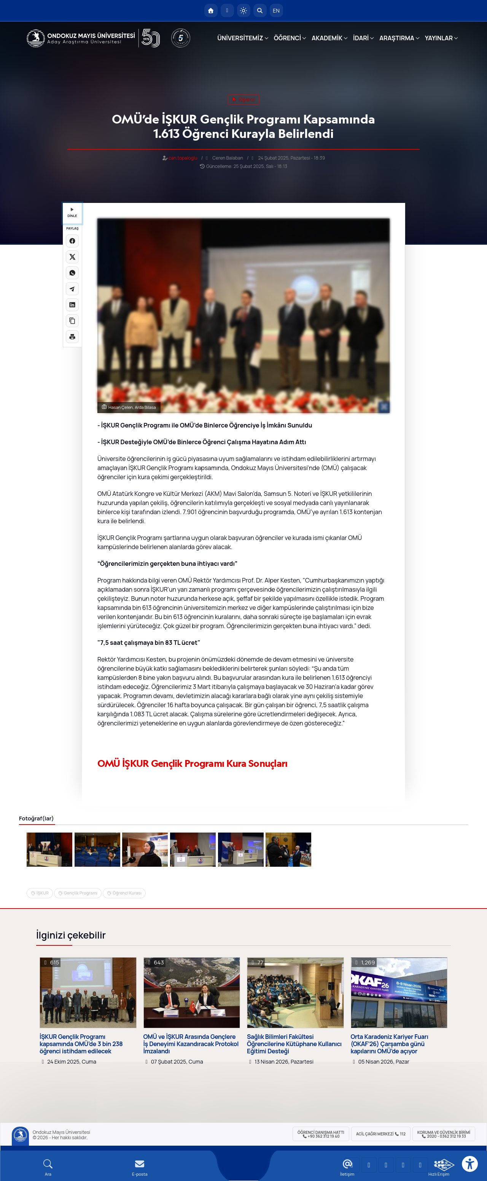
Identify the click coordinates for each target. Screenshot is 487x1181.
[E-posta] (227, 10)
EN (276, 10)
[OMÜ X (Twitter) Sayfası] (403, 1165)
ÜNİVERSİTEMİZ (240, 38)
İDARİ (361, 38)
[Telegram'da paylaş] (72, 288)
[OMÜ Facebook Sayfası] (420, 1165)
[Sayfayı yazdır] (72, 336)
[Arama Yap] (260, 10)
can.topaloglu (183, 158)
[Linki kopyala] (72, 320)
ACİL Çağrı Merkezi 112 (381, 1134)
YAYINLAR (439, 38)
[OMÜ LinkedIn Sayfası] (369, 1165)
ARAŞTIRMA (396, 38)
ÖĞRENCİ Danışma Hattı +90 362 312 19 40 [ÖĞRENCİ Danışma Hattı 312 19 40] (321, 1134)
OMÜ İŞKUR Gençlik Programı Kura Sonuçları (192, 763)
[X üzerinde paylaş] (72, 256)
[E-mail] (140, 1167)
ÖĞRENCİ (287, 38)
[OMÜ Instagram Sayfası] (386, 1165)
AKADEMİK (327, 38)
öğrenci (243, 99)
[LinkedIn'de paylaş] (72, 304)
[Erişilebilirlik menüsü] (469, 1163)
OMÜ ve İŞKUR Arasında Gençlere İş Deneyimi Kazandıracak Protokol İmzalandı (191, 1044)
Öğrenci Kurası (127, 893)
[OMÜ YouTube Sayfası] (352, 1165)
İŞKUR (43, 893)
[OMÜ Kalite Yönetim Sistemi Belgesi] (444, 1165)
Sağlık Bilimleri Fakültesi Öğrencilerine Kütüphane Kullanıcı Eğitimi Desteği (294, 1044)
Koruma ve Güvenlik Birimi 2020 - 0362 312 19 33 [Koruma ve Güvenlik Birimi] (443, 1134)
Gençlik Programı (80, 893)
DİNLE (72, 213)
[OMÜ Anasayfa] (211, 10)
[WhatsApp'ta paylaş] (72, 272)
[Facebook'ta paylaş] (72, 240)
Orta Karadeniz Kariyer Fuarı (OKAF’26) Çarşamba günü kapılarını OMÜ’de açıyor (389, 1044)
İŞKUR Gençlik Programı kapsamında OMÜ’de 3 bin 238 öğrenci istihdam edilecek (81, 1044)
